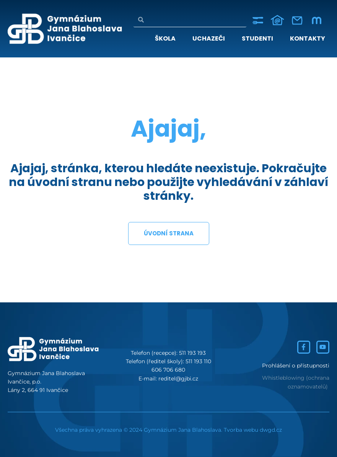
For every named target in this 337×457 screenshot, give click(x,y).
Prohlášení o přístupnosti (295, 365)
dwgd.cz (271, 429)
